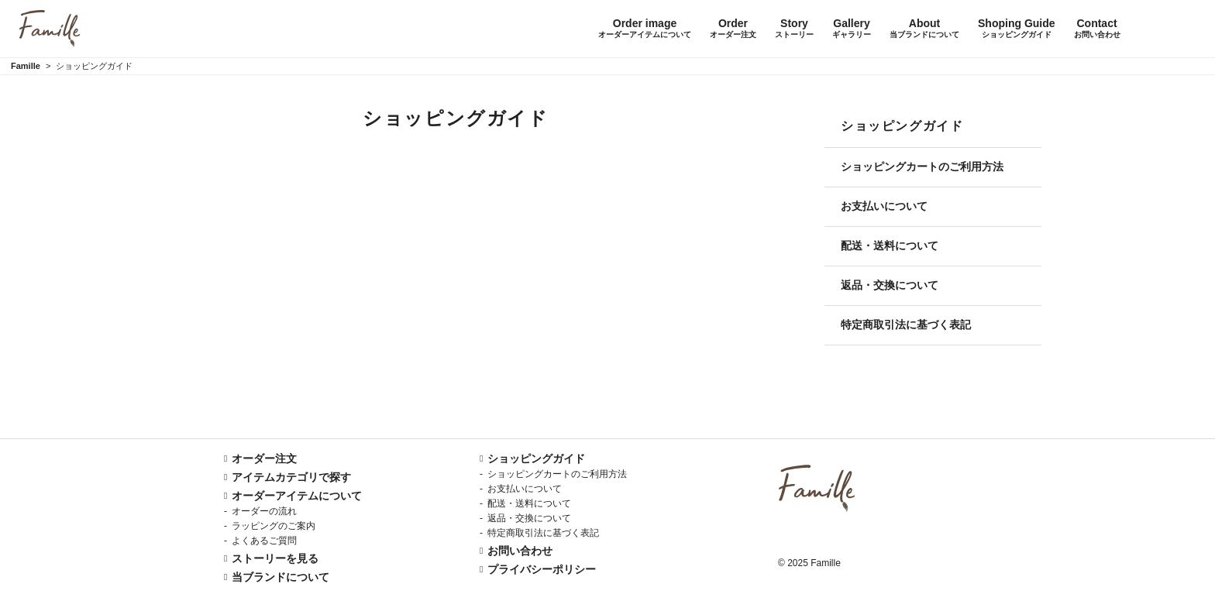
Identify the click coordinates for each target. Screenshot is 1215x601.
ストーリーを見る (275, 558)
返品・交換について (889, 285)
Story (794, 28)
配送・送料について (889, 245)
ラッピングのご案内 (273, 525)
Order (733, 28)
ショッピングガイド (536, 458)
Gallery (851, 28)
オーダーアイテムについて (297, 495)
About (924, 28)
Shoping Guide (1016, 28)
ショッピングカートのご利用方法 (922, 166)
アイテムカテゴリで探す (291, 477)
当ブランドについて (280, 577)
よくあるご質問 (264, 540)
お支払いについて (884, 206)
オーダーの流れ (264, 511)
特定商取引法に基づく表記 (906, 324)
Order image (644, 28)
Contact (1097, 28)
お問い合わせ (519, 550)
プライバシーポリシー (541, 569)
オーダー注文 (264, 458)
